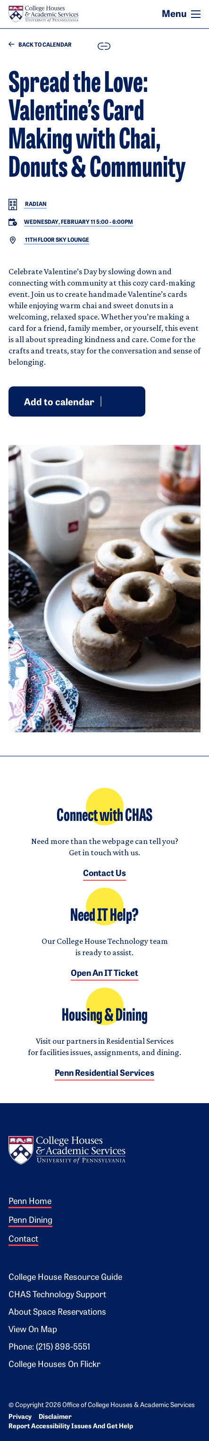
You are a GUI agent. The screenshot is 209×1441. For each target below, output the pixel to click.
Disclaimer (55, 1417)
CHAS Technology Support (57, 1295)
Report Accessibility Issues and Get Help (70, 1426)
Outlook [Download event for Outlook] (120, 401)
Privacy (20, 1417)
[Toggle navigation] (196, 14)
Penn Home (29, 1201)
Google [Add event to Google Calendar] (109, 401)
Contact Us (104, 873)
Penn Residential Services (104, 1073)
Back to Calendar (40, 45)
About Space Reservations (57, 1312)
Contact (23, 1239)
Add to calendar (59, 402)
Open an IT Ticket (104, 973)
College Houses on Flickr (54, 1364)
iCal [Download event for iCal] (131, 401)
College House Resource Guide (65, 1277)
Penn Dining (30, 1220)
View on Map (32, 1330)
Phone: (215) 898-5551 (49, 1347)
